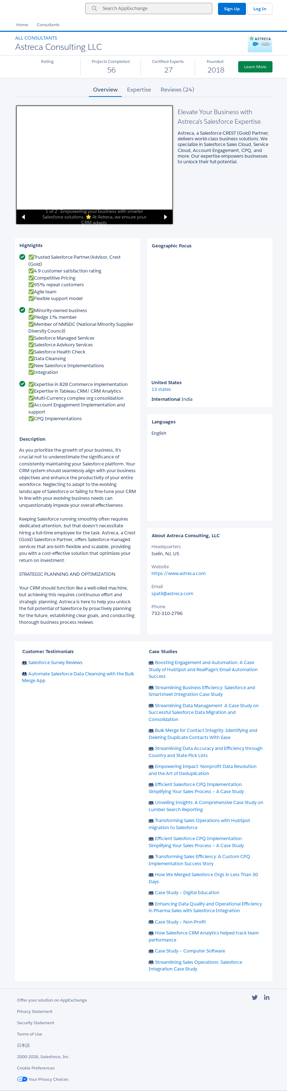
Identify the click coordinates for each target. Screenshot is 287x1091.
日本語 (23, 1045)
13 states (161, 389)
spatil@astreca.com (172, 594)
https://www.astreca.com (178, 573)
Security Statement (35, 1023)
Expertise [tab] (139, 89)
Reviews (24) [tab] (177, 89)
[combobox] (148, 8)
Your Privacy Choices (42, 1079)
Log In (259, 9)
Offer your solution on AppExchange (52, 1000)
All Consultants (36, 38)
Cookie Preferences (35, 1068)
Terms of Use (29, 1034)
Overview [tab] (105, 89)
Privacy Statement (34, 1011)
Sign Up (232, 9)
